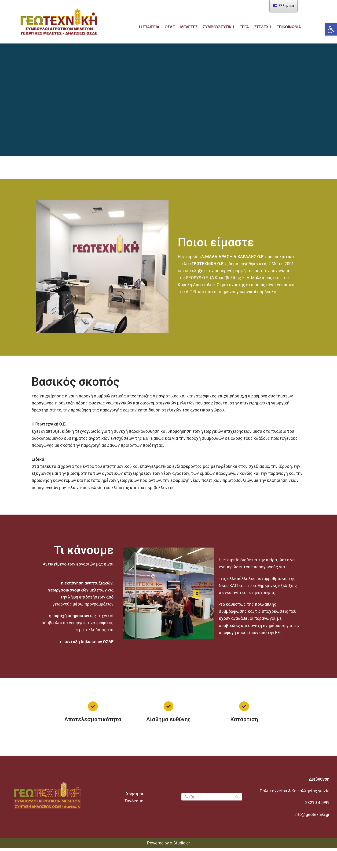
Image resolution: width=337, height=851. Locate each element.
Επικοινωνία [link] (289, 27)
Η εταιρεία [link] (148, 27)
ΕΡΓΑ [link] (244, 27)
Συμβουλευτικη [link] (218, 27)
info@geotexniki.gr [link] (312, 817)
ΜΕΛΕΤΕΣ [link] (189, 27)
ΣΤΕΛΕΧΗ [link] (263, 27)
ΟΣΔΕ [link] (169, 27)
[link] (331, 29)
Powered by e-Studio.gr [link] (168, 845)
